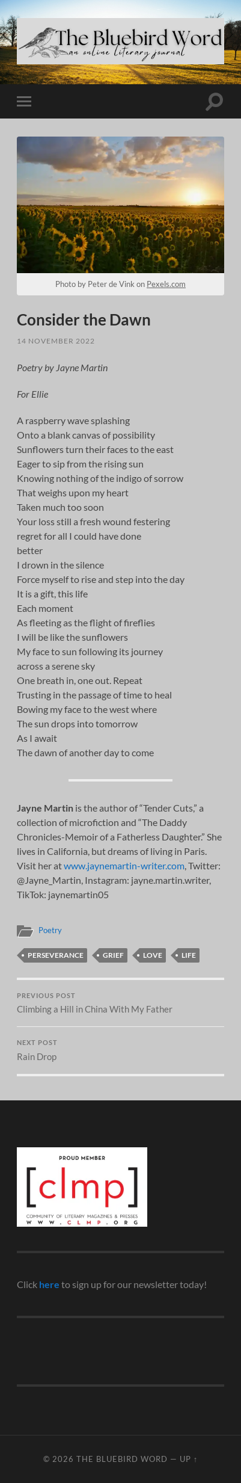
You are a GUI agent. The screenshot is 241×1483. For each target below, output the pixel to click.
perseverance (56, 955)
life (189, 955)
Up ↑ (189, 1459)
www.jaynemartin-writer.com (124, 865)
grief (113, 955)
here (49, 1284)
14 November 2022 (56, 340)
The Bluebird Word (122, 1459)
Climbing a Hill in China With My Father (120, 1003)
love (152, 955)
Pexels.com (166, 284)
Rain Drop (120, 1050)
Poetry (50, 930)
